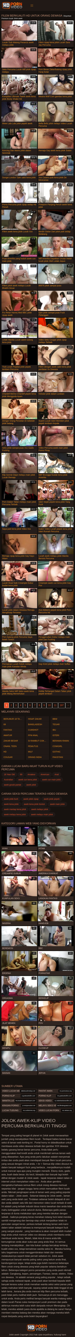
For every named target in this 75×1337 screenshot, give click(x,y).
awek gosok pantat (12, 785)
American (45, 774)
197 (62, 705)
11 (55, 705)
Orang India (35, 757)
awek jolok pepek (51, 799)
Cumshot (33, 730)
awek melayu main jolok (42, 814)
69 (5, 724)
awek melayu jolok (39, 809)
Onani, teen (10, 746)
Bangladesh (35, 724)
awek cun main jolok (51, 779)
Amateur (31, 774)
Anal (57, 774)
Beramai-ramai (61, 741)
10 (49, 705)
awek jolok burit (11, 799)
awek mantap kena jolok (15, 809)
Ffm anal (33, 735)
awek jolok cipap (31, 799)
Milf (30, 752)
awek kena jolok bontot (34, 804)
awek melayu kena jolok (15, 814)
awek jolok (31, 785)
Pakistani (58, 757)
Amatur (8, 735)
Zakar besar (11, 741)
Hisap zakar (35, 719)
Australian (8, 779)
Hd (5, 752)
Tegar (56, 724)
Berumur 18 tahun (13, 719)
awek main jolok (57, 804)
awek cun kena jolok (27, 779)
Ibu (54, 730)
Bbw (55, 719)
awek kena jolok (11, 804)
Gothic (56, 752)
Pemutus (33, 746)
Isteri (56, 735)
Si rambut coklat (37, 741)
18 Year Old (9, 774)
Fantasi (8, 730)
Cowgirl (57, 746)
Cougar (8, 757)
